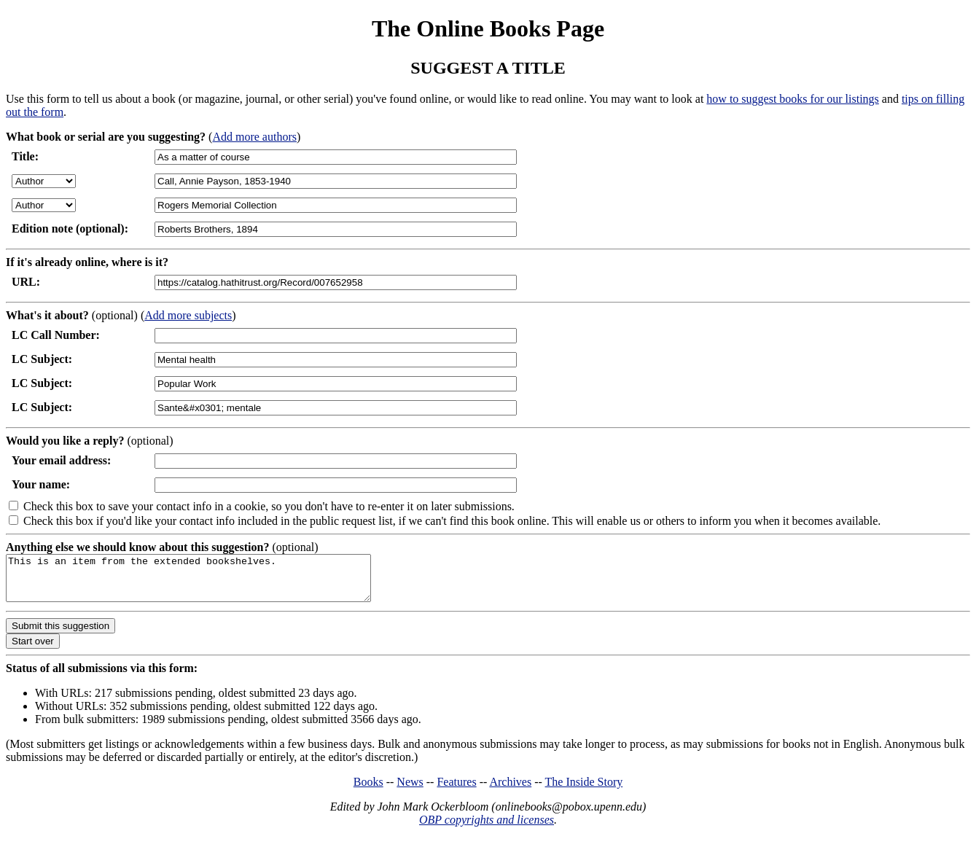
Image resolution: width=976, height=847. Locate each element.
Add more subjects (188, 315)
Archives (510, 790)
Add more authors (254, 136)
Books (368, 790)
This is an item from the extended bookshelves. (210, 582)
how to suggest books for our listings (792, 99)
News (410, 790)
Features (456, 790)
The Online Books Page (488, 28)
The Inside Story (584, 790)
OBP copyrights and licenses (486, 828)
